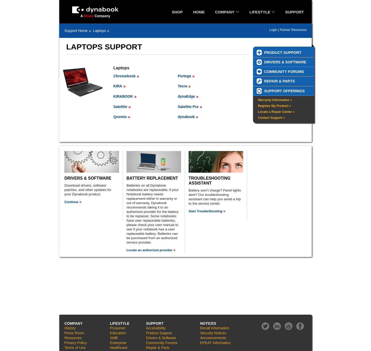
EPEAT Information (215, 343)
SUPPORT (294, 12)
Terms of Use (75, 348)
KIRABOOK (123, 96)
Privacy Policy (75, 343)
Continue (71, 202)
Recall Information (214, 328)
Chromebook (124, 76)
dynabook (186, 117)
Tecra (182, 86)
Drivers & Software (161, 338)
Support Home (76, 31)
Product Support (159, 333)
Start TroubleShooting (205, 211)
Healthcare (119, 348)
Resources (73, 338)
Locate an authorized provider (149, 250)
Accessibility (156, 328)
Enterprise (118, 343)
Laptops (99, 31)
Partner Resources (293, 30)
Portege (184, 76)
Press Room (74, 333)
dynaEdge (186, 96)
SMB (114, 338)
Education (118, 333)
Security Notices (213, 333)
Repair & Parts (158, 348)
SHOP (177, 12)
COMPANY (225, 12)
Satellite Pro (188, 107)
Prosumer (118, 328)
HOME (199, 12)
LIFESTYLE (259, 12)
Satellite (120, 107)
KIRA (117, 86)
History (70, 328)
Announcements (213, 338)
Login (273, 30)
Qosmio (120, 117)
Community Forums (162, 343)
